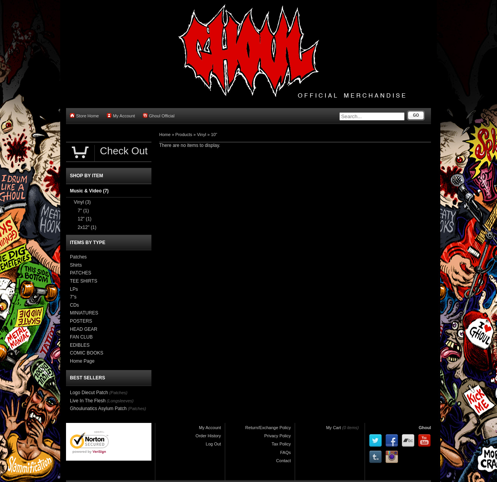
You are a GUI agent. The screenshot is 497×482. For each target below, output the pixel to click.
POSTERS (81, 321)
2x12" (87, 227)
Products (184, 134)
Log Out (213, 444)
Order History (208, 435)
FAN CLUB (81, 337)
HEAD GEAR (83, 329)
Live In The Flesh (88, 400)
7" (83, 210)
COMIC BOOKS (86, 353)
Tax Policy (281, 444)
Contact (283, 460)
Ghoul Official (159, 115)
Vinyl (201, 134)
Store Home (84, 115)
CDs (74, 305)
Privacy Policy (277, 435)
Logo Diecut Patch (89, 392)
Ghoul (425, 427)
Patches (78, 257)
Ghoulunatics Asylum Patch (98, 408)
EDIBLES (80, 345)
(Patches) (118, 392)
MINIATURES (84, 313)
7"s (73, 297)
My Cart (333, 427)
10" (214, 134)
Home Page (82, 361)
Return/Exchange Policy (268, 427)
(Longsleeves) (120, 400)
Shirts (76, 265)
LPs (74, 289)
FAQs (285, 452)
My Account (121, 115)
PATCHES (80, 273)
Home (164, 134)
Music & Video (89, 191)
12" (85, 219)
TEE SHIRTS (83, 281)
